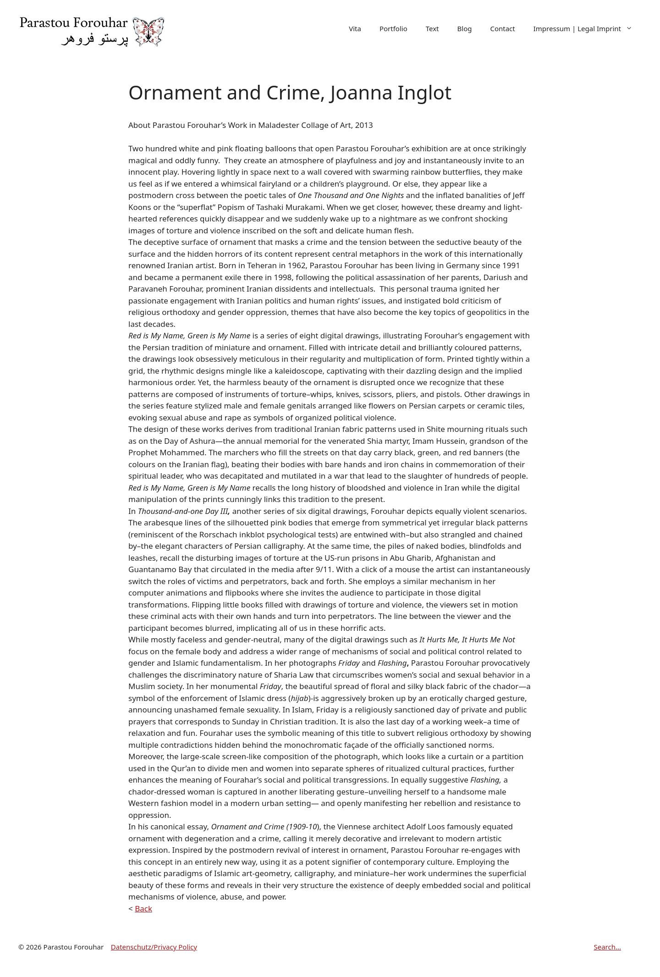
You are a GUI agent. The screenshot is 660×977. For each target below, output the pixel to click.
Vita (355, 28)
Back (143, 908)
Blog (464, 28)
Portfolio (393, 28)
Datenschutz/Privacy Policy (154, 946)
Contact (502, 28)
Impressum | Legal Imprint (588, 28)
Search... (607, 946)
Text (432, 28)
